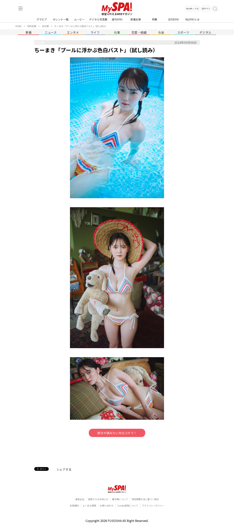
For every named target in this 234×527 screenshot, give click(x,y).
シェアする (63, 469)
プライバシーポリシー (153, 505)
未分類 (45, 26)
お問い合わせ (106, 505)
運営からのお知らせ (98, 499)
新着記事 (136, 19)
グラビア (41, 19)
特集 (154, 19)
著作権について (120, 499)
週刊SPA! (117, 19)
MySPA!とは (192, 19)
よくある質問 (89, 505)
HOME (18, 26)
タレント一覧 (60, 19)
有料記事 (31, 26)
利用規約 (74, 505)
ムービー (79, 19)
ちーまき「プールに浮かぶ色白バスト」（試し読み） (80, 26)
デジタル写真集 (98, 19)
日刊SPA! (173, 19)
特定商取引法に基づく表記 (145, 499)
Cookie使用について (127, 505)
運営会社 (79, 499)
